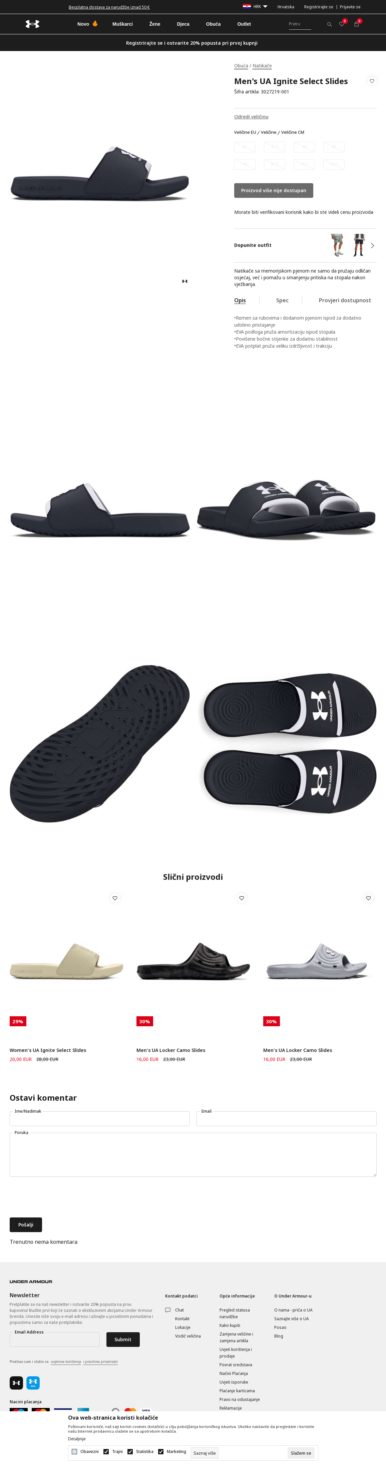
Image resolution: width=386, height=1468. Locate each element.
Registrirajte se (318, 7)
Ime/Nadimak (28, 1111)
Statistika (144, 1452)
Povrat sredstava (236, 1365)
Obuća (241, 65)
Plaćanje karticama (237, 1391)
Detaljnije (77, 1439)
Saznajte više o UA (291, 1319)
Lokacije (182, 1327)
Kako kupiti (230, 1325)
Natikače (262, 65)
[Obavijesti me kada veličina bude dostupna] (245, 147)
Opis (240, 300)
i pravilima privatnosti (100, 1361)
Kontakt (182, 1319)
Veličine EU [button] (245, 132)
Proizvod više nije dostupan (273, 190)
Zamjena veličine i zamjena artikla (236, 1337)
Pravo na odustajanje (240, 1399)
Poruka (21, 1132)
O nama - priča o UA (293, 1310)
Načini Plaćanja (234, 1373)
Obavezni (89, 1452)
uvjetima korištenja (66, 1361)
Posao (280, 1327)
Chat (179, 1310)
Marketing (176, 1452)
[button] (372, 86)
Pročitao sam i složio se (64, 1362)
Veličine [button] (269, 132)
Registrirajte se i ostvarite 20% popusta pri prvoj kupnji (192, 43)
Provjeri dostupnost (345, 300)
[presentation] (60, 1198)
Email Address (29, 1332)
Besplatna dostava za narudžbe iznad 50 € (109, 7)
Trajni (117, 1452)
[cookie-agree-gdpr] (301, 1453)
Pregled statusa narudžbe (235, 1313)
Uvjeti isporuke (234, 1382)
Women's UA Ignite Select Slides (48, 1050)
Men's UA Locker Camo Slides (170, 1050)
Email (207, 1111)
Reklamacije (231, 1408)
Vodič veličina (188, 1336)
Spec (282, 300)
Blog (278, 1336)
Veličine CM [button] (292, 132)
